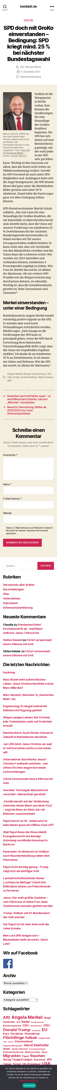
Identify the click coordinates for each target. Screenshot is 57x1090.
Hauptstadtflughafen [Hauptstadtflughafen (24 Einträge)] (12, 1046)
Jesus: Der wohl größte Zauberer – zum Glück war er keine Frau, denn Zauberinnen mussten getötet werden (28, 901)
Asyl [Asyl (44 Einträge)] (47, 1018)
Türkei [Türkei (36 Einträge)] (17, 1064)
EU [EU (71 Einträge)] (44, 1029)
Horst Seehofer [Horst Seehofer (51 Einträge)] (36, 1045)
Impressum (10, 603)
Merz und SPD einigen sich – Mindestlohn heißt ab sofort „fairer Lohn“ (25, 939)
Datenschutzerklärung (18, 607)
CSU (9, 377)
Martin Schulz (45, 377)
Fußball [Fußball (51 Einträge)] (31, 1038)
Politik (28, 20)
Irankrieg (9, 672)
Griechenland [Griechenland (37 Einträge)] (24, 1041)
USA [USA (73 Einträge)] (46, 1063)
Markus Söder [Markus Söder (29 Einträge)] (32, 1052)
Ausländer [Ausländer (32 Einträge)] (9, 1021)
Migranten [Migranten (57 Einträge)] (12, 1055)
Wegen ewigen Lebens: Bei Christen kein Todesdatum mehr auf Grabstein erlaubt (27, 721)
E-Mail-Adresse (12, 498)
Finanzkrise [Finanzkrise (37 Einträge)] (32, 1033)
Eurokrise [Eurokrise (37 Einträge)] (17, 1033)
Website (7, 513)
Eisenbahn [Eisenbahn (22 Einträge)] (36, 1031)
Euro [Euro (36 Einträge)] (6, 1033)
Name (7, 484)
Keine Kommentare (31, 76)
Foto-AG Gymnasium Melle (16, 151)
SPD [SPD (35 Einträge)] (49, 1059)
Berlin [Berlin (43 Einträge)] (26, 1022)
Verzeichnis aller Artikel (18, 584)
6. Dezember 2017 (30, 71)
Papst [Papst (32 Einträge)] (25, 1056)
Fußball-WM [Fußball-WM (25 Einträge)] (44, 1038)
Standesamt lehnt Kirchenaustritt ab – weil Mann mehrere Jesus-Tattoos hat (23, 628)
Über (6, 593)
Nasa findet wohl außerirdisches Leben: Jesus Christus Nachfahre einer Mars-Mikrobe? (28, 683)
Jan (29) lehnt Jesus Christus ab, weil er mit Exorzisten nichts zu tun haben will (27, 748)
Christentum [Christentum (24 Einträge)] (36, 1026)
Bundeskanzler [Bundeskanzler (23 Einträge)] (37, 1022)
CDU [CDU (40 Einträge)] (25, 1025)
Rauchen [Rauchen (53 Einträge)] (37, 1056)
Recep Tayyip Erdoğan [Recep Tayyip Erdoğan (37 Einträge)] (18, 1059)
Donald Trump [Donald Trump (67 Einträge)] (16, 1029)
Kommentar (10, 455)
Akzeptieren (29, 1085)
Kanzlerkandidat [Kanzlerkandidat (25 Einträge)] (37, 1049)
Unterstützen (11, 598)
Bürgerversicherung (34, 373)
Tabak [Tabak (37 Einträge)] (7, 1064)
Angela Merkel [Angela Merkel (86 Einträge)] (27, 1017)
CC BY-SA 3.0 (18, 155)
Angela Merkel (15, 373)
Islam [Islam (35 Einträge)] (6, 1048)
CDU (49, 373)
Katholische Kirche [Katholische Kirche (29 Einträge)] (13, 1052)
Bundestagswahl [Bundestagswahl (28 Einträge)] (12, 1025)
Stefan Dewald (12, 640)
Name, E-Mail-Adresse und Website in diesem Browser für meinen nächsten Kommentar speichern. (29, 530)
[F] (28, 963)
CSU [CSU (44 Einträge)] (46, 1025)
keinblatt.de (28, 6)
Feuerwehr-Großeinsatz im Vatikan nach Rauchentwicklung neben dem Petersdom (26, 855)
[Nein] (53, 1077)
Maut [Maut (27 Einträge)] (44, 1052)
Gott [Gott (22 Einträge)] (5, 1042)
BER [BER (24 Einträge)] (18, 1022)
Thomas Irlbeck (33, 66)
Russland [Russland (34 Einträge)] (39, 1059)
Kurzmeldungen (13, 589)
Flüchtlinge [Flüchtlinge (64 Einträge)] (13, 1037)
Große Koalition (29, 377)
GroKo (16, 377)
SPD (9, 380)
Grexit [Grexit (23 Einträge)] (10, 1042)
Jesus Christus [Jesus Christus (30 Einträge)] (19, 1049)
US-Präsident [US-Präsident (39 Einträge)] (31, 1064)
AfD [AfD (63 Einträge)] (6, 1017)
